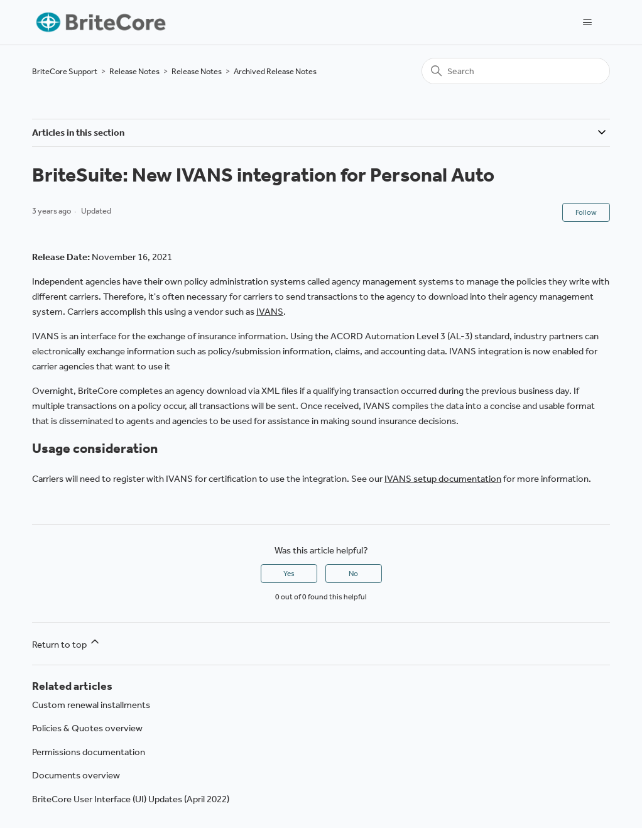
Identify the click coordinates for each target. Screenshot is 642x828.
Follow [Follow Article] (586, 212)
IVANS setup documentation (442, 478)
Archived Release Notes (275, 71)
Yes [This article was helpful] (289, 573)
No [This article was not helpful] (353, 573)
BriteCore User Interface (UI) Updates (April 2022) (130, 799)
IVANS (269, 311)
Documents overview (76, 775)
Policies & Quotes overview (87, 728)
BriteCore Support (64, 71)
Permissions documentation (88, 752)
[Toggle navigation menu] (587, 23)
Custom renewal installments (91, 705)
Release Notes (134, 71)
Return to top (66, 642)
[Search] (515, 71)
